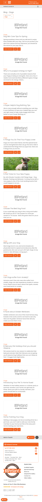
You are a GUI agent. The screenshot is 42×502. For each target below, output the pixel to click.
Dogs (6, 17)
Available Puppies (29, 467)
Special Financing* (29, 469)
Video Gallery (27, 478)
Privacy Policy (21, 499)
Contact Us (27, 476)
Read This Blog (9, 49)
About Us (26, 471)
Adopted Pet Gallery (29, 474)
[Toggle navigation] (5, 2)
